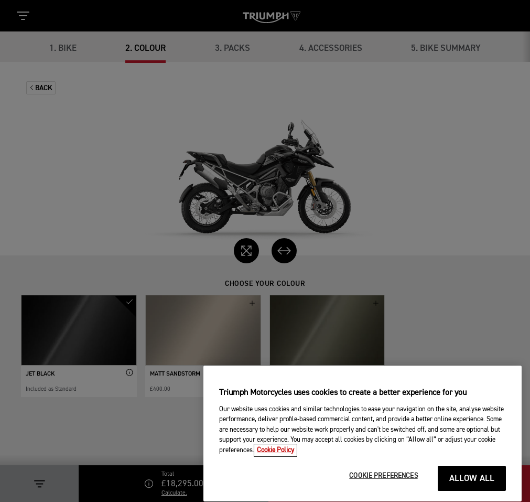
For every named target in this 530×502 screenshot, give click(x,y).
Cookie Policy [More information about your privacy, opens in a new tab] (275, 462)
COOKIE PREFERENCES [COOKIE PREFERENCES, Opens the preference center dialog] (383, 488)
